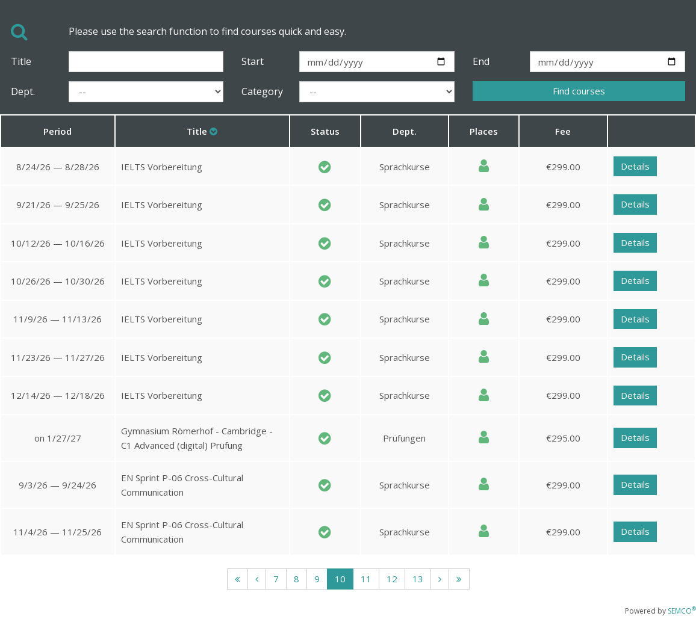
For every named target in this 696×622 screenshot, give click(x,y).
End (481, 61)
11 (366, 579)
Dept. (23, 91)
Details (635, 166)
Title (21, 61)
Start (252, 61)
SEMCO (682, 611)
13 (417, 579)
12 (392, 579)
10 (340, 579)
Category (261, 91)
